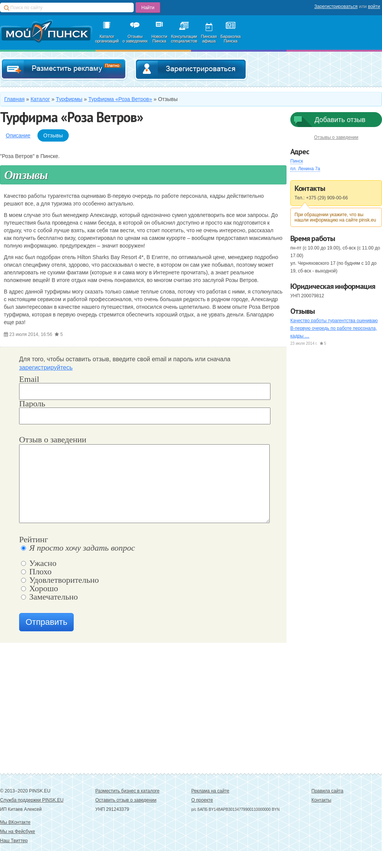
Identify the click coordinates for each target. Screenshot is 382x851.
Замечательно (49, 597)
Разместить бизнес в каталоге (128, 791)
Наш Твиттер (14, 840)
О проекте (202, 800)
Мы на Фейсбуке (17, 831)
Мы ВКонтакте (15, 822)
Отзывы (53, 135)
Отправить (46, 622)
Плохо (36, 572)
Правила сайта (327, 791)
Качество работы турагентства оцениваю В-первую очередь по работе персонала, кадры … (334, 328)
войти (374, 6)
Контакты (321, 800)
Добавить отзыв (339, 120)
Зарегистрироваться (336, 6)
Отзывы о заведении (336, 137)
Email (29, 379)
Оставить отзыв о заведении (126, 800)
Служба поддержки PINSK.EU (31, 800)
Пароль (32, 403)
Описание (18, 135)
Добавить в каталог (63, 69)
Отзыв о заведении (52, 440)
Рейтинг (33, 540)
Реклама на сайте (210, 791)
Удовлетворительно (60, 580)
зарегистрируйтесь (46, 367)
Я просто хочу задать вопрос (78, 548)
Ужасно (39, 563)
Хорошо (39, 589)
